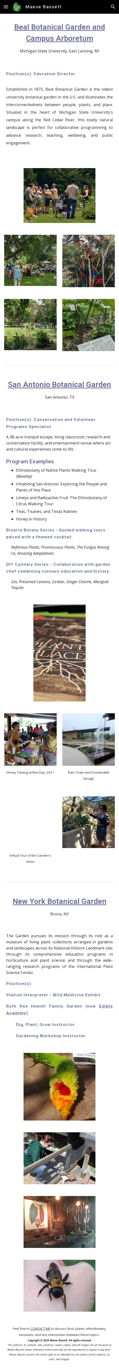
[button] (6, 6)
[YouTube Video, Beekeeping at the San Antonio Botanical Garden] (30, 822)
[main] (59, 38)
